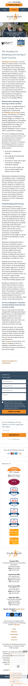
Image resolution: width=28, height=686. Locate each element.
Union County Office (14, 586)
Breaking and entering (9, 62)
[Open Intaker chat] (12, 685)
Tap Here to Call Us (14, 5)
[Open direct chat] (24, 651)
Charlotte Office (14, 561)
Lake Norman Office (14, 574)
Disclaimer (14, 632)
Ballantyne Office (14, 597)
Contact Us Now (14, 411)
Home (4, 9)
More (23, 9)
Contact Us (6, 375)
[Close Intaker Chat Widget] (26, 651)
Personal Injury (19, 609)
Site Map (14, 637)
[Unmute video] (18, 666)
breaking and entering (11, 112)
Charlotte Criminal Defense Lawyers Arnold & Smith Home (14, 16)
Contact (14, 9)
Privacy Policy (14, 634)
